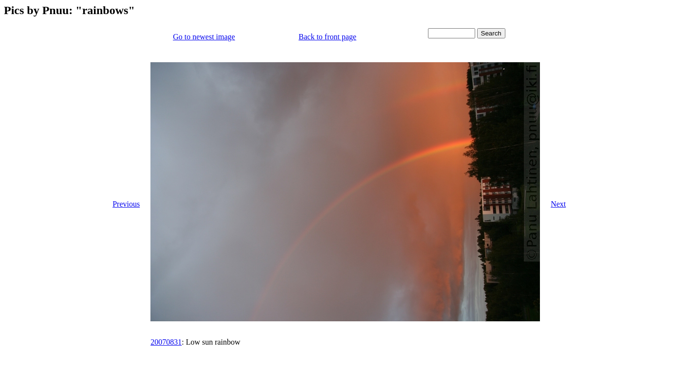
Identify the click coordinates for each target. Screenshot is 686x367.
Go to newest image (204, 37)
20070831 (166, 342)
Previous (126, 204)
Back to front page (327, 37)
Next (558, 204)
